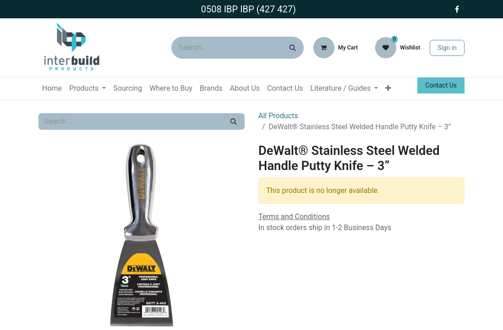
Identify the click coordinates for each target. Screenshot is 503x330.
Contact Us (441, 85)
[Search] (293, 48)
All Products (278, 115)
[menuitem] (52, 88)
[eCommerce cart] (336, 47)
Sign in (447, 47)
